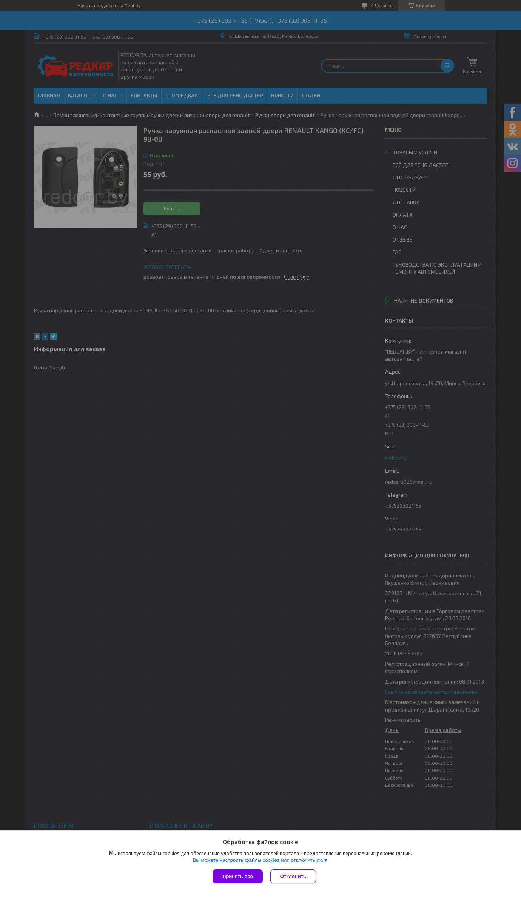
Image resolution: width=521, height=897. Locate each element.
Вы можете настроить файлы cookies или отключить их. (258, 860)
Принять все (237, 876)
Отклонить (293, 876)
